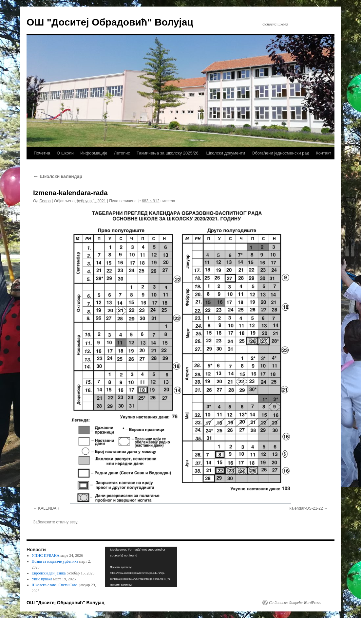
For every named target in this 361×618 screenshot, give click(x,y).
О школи (65, 153)
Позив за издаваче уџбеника (55, 561)
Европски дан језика (49, 573)
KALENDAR (48, 508)
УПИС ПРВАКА (46, 555)
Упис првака (42, 579)
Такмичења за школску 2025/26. (168, 153)
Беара (45, 201)
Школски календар (57, 176)
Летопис (122, 153)
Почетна (42, 153)
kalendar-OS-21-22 (306, 508)
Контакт (323, 153)
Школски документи (225, 153)
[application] (141, 567)
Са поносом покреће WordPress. (295, 602)
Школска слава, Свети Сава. (55, 585)
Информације (93, 153)
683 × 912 (151, 201)
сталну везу (66, 522)
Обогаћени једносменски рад (280, 153)
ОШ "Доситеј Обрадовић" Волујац (110, 22)
